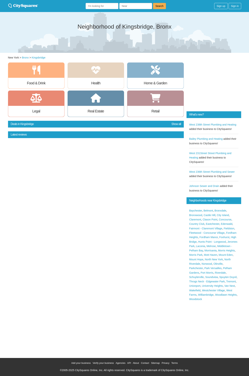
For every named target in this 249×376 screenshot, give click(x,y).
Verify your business (103, 363)
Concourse (225, 219)
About (136, 363)
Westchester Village (213, 290)
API (129, 363)
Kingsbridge (39, 57)
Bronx (25, 57)
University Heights (212, 285)
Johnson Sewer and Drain (204, 186)
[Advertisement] (214, 85)
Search (159, 6)
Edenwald (226, 223)
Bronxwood (195, 215)
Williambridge (206, 294)
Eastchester (212, 223)
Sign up (221, 6)
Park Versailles (213, 268)
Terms (174, 363)
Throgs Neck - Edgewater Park (207, 281)
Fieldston (229, 228)
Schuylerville (196, 277)
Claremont (195, 219)
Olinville (218, 263)
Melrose (211, 246)
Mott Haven (210, 254)
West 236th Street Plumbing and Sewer (212, 171)
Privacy (165, 363)
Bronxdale (220, 210)
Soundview (211, 277)
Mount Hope (196, 259)
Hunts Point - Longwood (212, 241)
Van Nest (229, 285)
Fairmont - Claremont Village (205, 228)
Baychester (195, 210)
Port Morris (207, 272)
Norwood (207, 263)
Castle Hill (209, 215)
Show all (176, 124)
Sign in (235, 6)
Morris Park (196, 254)
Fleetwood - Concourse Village (207, 232)
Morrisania (210, 250)
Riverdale (220, 272)
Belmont (208, 210)
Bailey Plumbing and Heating (206, 138)
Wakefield (195, 290)
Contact (145, 363)
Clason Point (210, 219)
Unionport (195, 285)
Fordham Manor (208, 237)
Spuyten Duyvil (228, 277)
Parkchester (196, 268)
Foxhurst (224, 237)
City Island (223, 215)
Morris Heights (226, 250)
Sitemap (155, 363)
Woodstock (195, 299)
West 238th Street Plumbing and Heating (212, 124)
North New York (214, 259)
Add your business (81, 363)
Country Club (196, 223)
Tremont (231, 281)
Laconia (200, 246)
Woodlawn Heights (226, 294)
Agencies (120, 363)
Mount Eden (226, 254)
